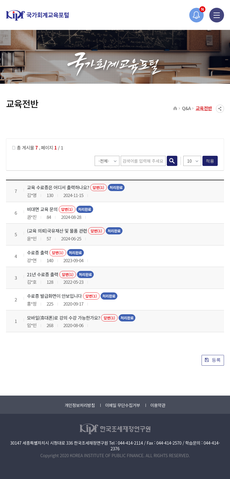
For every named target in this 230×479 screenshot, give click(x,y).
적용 (210, 160)
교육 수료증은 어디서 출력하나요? (58, 187)
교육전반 (204, 108)
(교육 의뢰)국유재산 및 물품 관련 (57, 231)
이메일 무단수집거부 (122, 405)
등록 (213, 359)
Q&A (186, 108)
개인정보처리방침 (80, 405)
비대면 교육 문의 (42, 209)
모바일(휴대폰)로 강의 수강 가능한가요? (63, 318)
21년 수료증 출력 (42, 274)
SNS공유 (220, 109)
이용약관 (157, 405)
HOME (175, 108)
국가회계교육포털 (37, 15)
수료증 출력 (37, 252)
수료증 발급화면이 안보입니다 (54, 296)
